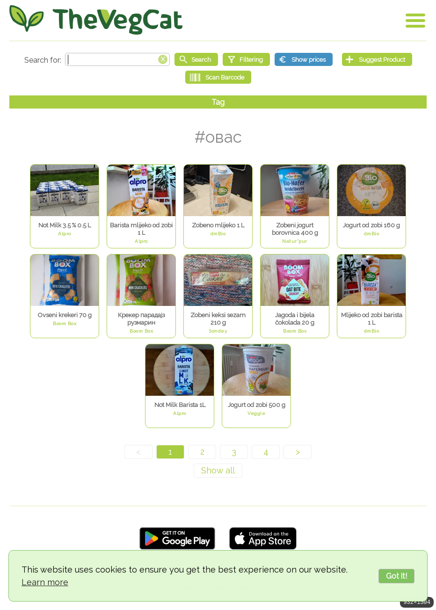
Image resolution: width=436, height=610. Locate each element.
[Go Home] (95, 20)
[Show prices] (304, 59)
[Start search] (196, 59)
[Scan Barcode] (218, 77)
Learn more (45, 582)
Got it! (396, 576)
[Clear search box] (162, 58)
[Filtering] (246, 59)
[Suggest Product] (377, 59)
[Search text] (117, 59)
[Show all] (218, 471)
